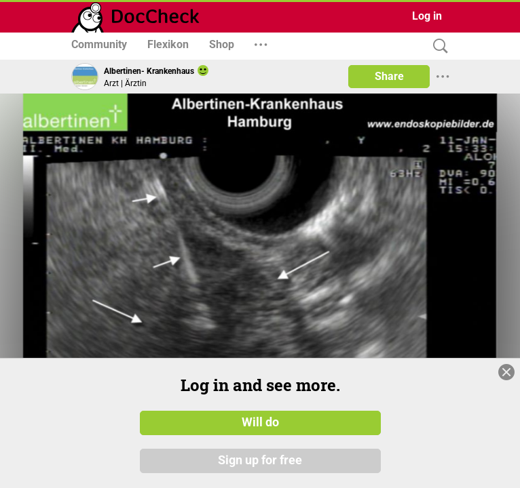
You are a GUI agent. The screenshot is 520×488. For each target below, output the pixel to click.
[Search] (437, 46)
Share (389, 76)
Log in (427, 15)
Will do (260, 422)
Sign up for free (260, 460)
